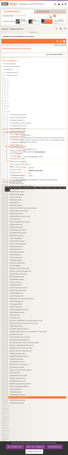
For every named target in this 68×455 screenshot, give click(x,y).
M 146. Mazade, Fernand (16, 246)
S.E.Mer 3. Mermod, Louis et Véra (19, 287)
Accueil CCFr (4, 29)
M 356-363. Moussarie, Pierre (17, 395)
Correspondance (8, 69)
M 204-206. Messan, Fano (16, 293)
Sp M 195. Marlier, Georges (17, 194)
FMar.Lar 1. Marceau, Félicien (18, 167)
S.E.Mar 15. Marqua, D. (16, 197)
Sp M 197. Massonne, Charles (17, 230)
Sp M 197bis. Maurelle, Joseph (18, 233)
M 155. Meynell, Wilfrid (16, 304)
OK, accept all (15, 447)
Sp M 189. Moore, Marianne (17, 362)
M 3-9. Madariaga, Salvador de (18, 126)
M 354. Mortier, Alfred (15, 389)
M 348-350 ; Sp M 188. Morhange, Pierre (20, 384)
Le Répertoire (42, 11)
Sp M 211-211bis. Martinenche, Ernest (20, 216)
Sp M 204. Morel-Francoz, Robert (18, 375)
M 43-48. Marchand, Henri (17, 175)
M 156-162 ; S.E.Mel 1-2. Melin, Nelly (19, 268)
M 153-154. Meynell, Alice (16, 301)
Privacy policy (34, 451)
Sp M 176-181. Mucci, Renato (17, 400)
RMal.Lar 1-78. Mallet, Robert (18, 150)
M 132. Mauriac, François (16, 235)
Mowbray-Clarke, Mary (16, 29)
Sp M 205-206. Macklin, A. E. (17, 120)
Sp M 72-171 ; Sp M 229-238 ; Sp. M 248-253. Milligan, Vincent (26, 320)
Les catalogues (11, 11)
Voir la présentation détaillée (54, 54)
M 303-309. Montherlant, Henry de (19, 356)
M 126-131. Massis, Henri (16, 227)
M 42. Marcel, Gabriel (15, 169)
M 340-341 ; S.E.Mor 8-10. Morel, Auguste (21, 370)
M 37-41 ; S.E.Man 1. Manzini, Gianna (20, 164)
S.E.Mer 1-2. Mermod (15, 282)
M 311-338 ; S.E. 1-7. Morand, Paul (19, 364)
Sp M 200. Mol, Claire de (16, 334)
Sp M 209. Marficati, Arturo (17, 183)
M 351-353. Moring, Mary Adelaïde (19, 386)
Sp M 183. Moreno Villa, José (17, 381)
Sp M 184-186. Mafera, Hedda (18, 131)
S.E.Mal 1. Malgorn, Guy (16, 145)
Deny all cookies (35, 447)
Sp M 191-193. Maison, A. (16, 139)
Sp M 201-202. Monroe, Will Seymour (19, 340)
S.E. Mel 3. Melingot (15, 266)
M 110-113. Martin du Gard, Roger (19, 211)
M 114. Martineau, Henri (16, 213)
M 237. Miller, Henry (15, 318)
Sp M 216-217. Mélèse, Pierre (17, 263)
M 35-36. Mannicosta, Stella (17, 158)
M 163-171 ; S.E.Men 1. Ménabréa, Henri (20, 271)
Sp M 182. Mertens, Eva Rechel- (18, 290)
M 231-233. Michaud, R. (16, 307)
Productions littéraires (10, 64)
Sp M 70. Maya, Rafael (16, 238)
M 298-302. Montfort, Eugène (17, 353)
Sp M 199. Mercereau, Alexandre (18, 274)
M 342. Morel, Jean (15, 373)
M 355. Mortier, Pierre (15, 392)
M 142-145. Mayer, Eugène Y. (17, 241)
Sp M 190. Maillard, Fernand (17, 137)
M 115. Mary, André (15, 219)
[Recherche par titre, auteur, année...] (31, 16)
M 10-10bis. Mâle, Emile (16, 142)
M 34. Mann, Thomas (15, 156)
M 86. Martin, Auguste (16, 205)
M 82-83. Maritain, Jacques (17, 191)
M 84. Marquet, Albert (15, 200)
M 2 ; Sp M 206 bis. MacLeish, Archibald (20, 123)
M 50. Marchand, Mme (16, 172)
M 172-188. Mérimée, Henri (17, 276)
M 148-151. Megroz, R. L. (16, 257)
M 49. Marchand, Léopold (16, 178)
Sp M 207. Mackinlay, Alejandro (18, 117)
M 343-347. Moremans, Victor (17, 378)
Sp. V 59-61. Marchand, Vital (17, 180)
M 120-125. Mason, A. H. (16, 224)
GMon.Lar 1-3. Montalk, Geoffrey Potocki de (21, 345)
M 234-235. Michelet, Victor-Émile (19, 309)
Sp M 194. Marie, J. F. (15, 189)
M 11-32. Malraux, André (16, 153)
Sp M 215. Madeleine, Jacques (18, 128)
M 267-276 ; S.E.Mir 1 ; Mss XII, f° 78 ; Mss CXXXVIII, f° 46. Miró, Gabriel (28, 331)
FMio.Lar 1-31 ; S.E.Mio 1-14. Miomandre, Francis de (24, 323)
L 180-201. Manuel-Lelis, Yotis (18, 161)
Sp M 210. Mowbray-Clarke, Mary (19, 397)
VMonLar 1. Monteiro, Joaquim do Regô (20, 351)
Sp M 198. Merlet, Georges (17, 279)
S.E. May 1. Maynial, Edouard (18, 244)
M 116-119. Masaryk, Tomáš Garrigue (20, 222)
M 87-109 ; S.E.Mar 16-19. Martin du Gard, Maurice (23, 208)
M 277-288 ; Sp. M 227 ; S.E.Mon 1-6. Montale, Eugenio (24, 342)
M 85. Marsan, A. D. (15, 202)
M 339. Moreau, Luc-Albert (17, 367)
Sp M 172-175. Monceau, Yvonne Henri (20, 337)
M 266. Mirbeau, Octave (16, 326)
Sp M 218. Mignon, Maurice (17, 312)
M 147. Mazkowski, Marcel (17, 252)
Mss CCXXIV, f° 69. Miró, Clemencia (19, 329)
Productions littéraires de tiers (12, 66)
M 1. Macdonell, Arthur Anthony (18, 115)
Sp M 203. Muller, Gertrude (17, 403)
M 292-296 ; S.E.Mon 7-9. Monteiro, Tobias (21, 348)
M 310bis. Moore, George (16, 359)
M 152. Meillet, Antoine (16, 260)
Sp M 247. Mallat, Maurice (17, 147)
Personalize (55, 447)
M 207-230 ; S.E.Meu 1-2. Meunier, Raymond (21, 298)
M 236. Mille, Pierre (15, 315)
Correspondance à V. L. (12, 75)
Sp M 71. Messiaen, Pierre (16, 296)
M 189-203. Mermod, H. (16, 285)
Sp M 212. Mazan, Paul (16, 249)
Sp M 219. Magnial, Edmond (17, 134)
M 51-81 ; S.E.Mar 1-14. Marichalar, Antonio (21, 186)
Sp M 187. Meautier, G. (16, 255)
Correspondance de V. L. (12, 72)
